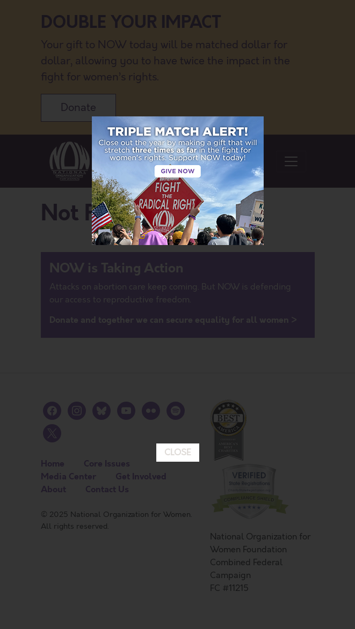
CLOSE (177, 406)
